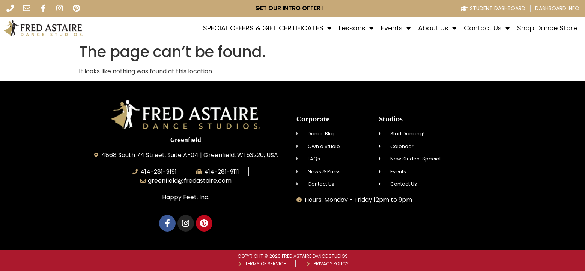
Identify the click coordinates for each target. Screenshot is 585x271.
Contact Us (487, 28)
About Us (437, 28)
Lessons (356, 28)
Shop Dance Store (547, 28)
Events (396, 28)
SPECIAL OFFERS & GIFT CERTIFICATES (267, 28)
